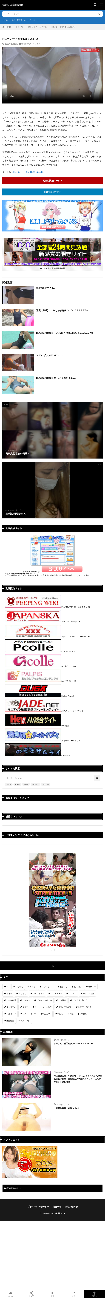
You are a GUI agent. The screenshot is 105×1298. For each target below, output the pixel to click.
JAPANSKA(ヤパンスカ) (43, 621)
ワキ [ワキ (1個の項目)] (35, 1014)
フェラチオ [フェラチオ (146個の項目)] (11, 1007)
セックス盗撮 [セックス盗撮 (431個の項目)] (88, 993)
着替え (20, 20)
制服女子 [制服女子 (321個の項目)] (84, 1014)
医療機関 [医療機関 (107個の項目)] (10, 1021)
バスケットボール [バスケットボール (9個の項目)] (44, 1000)
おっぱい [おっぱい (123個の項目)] (78, 986)
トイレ (5, 20)
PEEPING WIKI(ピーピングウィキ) (47, 607)
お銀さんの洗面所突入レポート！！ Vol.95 (73, 1043)
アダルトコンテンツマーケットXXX (48, 636)
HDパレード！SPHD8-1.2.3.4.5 (28, 171)
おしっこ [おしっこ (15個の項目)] (64, 986)
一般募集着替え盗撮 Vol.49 (66, 1108)
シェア (31, 1294)
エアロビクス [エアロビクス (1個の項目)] (47, 986)
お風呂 (12, 20)
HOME (8, 27)
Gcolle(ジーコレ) (40, 666)
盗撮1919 (60, 1213)
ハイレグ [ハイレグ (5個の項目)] (26, 1000)
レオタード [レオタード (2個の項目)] (11, 1014)
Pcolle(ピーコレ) (40, 651)
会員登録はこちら (52, 192)
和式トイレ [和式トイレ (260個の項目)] (25, 1021)
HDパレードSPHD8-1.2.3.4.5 (63, 27)
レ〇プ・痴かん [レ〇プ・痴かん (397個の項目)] (84, 1007)
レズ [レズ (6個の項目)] (24, 1014)
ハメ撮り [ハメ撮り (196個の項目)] (62, 1000)
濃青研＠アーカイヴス (37, 27)
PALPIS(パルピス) (40, 681)
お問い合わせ (71, 1206)
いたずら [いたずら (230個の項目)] (19, 986)
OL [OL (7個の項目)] (7, 986)
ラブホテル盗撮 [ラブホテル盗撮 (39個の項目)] (65, 1007)
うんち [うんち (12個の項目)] (32, 986)
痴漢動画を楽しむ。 (14, 1188)
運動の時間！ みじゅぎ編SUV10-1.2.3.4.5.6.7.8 (62, 310)
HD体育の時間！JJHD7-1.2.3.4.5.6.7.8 (56, 377)
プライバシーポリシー (38, 1206)
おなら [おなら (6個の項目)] (9, 993)
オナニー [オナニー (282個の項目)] (92, 986)
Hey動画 (37, 725)
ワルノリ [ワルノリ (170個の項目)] (47, 1014)
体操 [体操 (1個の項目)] (72, 1014)
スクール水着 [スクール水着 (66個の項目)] (56, 993)
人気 (73, 1294)
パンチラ (28, 20)
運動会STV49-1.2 (45, 287)
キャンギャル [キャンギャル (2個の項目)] (38, 993)
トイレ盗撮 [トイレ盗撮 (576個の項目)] (11, 1000)
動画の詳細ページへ (52, 180)
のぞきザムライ (40, 755)
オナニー (37, 20)
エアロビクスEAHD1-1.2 (49, 355)
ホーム (10, 1294)
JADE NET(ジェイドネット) (44, 711)
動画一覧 (19, 27)
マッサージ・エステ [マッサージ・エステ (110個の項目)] (43, 1007)
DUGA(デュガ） (40, 696)
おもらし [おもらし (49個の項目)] (22, 993)
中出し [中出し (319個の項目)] (60, 1014)
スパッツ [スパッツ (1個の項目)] (72, 993)
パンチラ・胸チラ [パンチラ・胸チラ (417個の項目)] (80, 1000)
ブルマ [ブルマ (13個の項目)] (25, 1007)
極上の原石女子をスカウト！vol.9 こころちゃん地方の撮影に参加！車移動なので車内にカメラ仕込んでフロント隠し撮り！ (78, 1079)
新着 (52, 1294)
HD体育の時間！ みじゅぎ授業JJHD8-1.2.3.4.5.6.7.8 (64, 332)
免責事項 (57, 1206)
